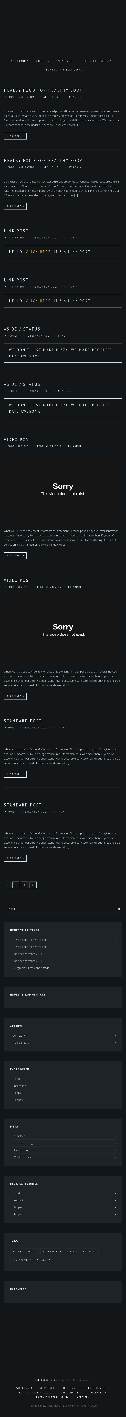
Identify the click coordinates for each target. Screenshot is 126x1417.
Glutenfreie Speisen (96, 61)
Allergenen (99, 1392)
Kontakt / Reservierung (64, 69)
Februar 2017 (21, 1042)
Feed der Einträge (23, 1143)
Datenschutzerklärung (52, 1397)
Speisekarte (65, 61)
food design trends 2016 (27, 954)
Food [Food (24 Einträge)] (31, 1251)
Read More (15, 135)
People (13, 335)
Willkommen (20, 61)
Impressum (83, 1397)
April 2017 (19, 1035)
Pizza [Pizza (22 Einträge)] (71, 1251)
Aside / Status (22, 329)
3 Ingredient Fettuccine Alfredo (31, 968)
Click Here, (40, 251)
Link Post (16, 231)
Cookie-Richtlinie (71, 1392)
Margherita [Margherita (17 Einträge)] (51, 1251)
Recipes (24, 446)
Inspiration (27, 96)
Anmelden (19, 1136)
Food (12, 96)
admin (77, 96)
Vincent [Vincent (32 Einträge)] (42, 1259)
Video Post (18, 439)
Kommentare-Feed (24, 1150)
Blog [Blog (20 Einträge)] (16, 1251)
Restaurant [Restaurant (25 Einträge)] (21, 1259)
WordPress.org (22, 1157)
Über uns (42, 61)
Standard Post (23, 721)
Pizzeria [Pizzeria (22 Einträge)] (89, 1251)
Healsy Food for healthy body (43, 90)
